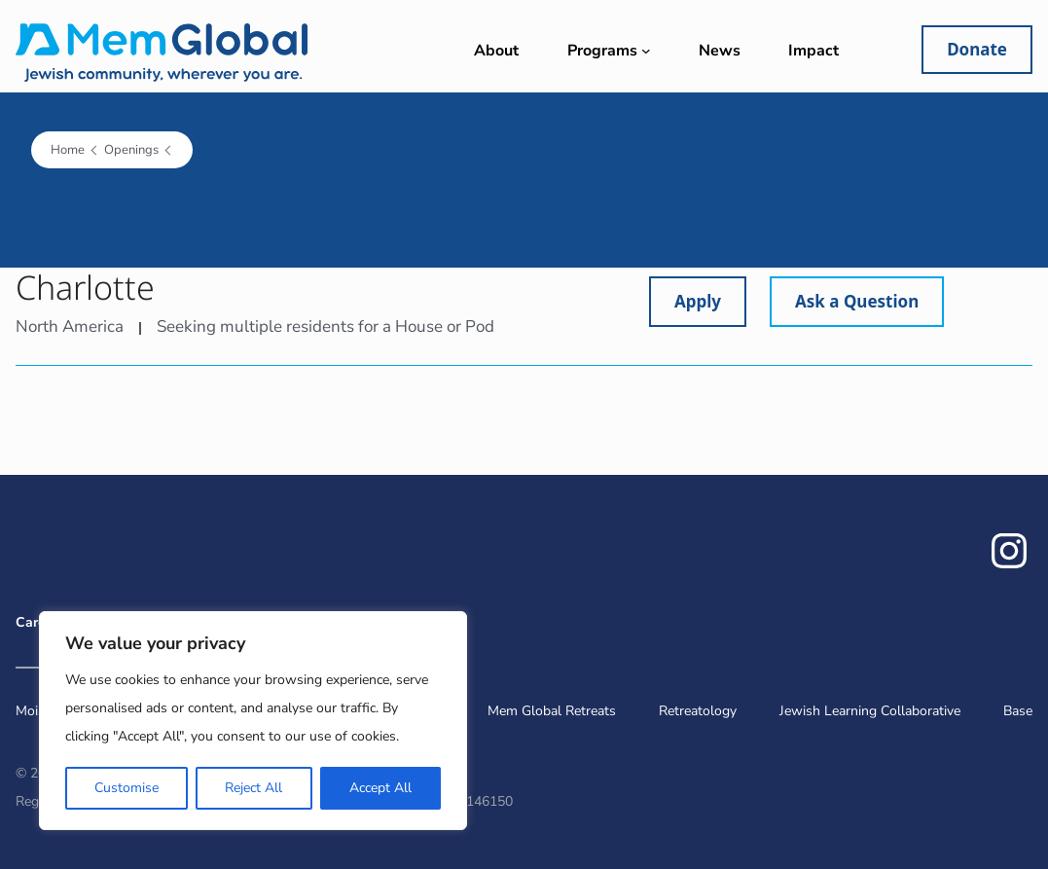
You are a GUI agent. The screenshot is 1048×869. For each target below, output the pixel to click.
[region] (253, 720)
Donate (977, 49)
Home (68, 150)
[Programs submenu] (646, 50)
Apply (697, 301)
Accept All (380, 787)
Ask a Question (857, 301)
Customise (126, 787)
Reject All (253, 787)
